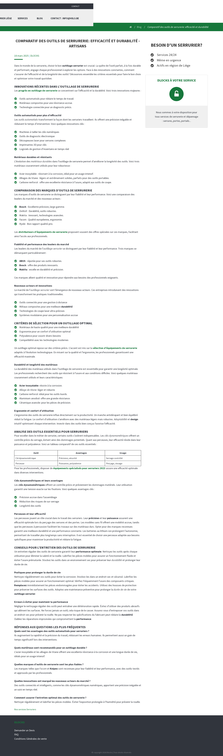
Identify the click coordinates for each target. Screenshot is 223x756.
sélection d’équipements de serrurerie (115, 348)
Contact (205, 3)
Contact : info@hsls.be (193, 14)
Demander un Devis (24, 730)
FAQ (16, 734)
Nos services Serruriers (25, 709)
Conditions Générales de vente (30, 738)
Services (150, 14)
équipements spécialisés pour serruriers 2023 (79, 468)
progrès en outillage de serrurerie (37, 90)
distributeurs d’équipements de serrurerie (42, 232)
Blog (167, 14)
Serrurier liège (129, 14)
